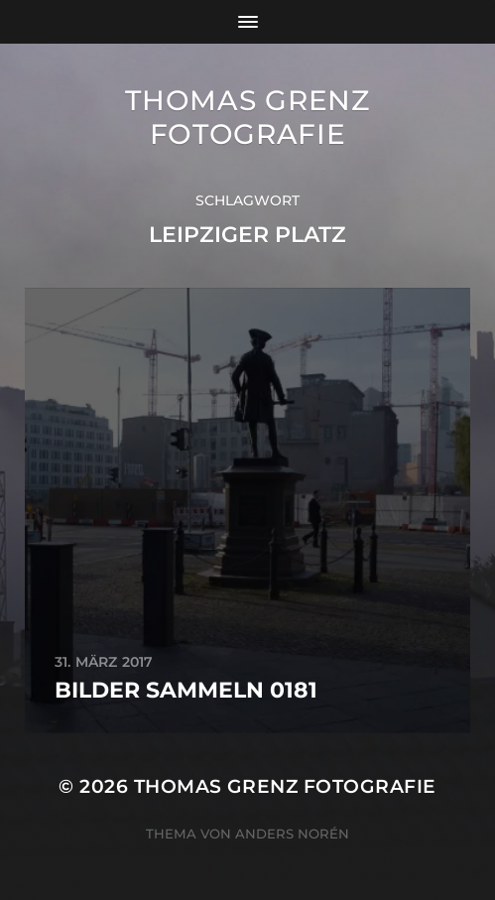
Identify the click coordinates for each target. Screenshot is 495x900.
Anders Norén (292, 833)
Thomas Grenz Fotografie (247, 117)
